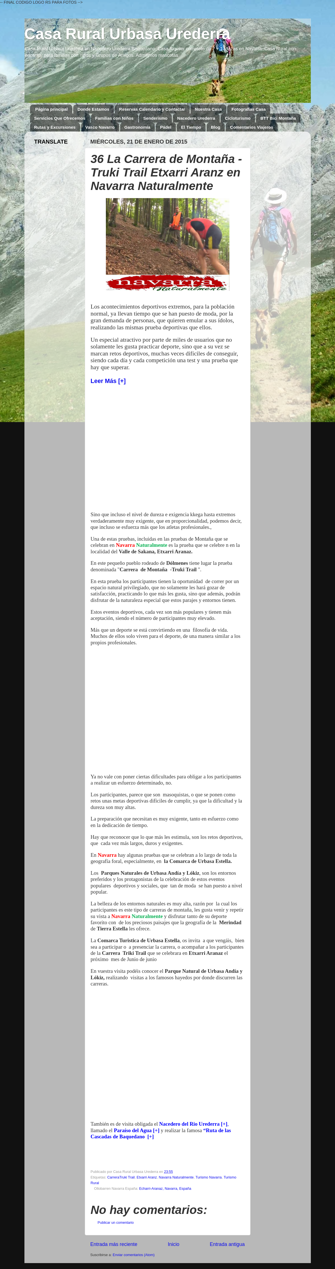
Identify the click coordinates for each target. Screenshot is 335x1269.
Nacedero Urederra (196, 118)
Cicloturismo (238, 118)
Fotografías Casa (248, 109)
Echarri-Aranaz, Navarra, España (165, 1189)
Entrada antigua (227, 1244)
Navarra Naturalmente (176, 1177)
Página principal (51, 109)
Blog (215, 127)
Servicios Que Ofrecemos (60, 118)
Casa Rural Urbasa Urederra (127, 33)
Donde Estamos (93, 109)
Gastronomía (137, 127)
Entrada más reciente (114, 1244)
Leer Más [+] (108, 381)
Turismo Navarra (208, 1177)
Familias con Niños (114, 118)
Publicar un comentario (116, 1223)
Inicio (173, 1244)
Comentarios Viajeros (251, 127)
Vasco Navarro (100, 127)
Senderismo (155, 118)
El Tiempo (191, 127)
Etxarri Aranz (147, 1177)
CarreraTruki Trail (121, 1177)
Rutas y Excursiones (55, 127)
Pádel (165, 127)
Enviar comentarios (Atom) (133, 1255)
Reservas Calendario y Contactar (152, 109)
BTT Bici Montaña (278, 118)
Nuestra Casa (208, 109)
